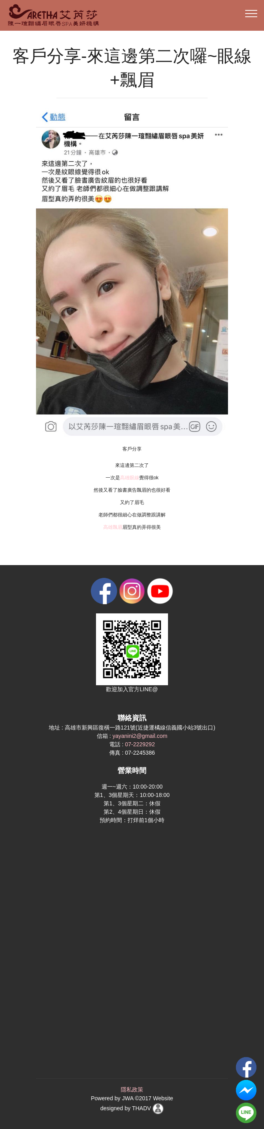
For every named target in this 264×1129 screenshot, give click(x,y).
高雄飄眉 (112, 527)
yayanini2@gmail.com (139, 736)
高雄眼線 (129, 477)
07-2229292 (140, 744)
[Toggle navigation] (251, 13)
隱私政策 (132, 1089)
